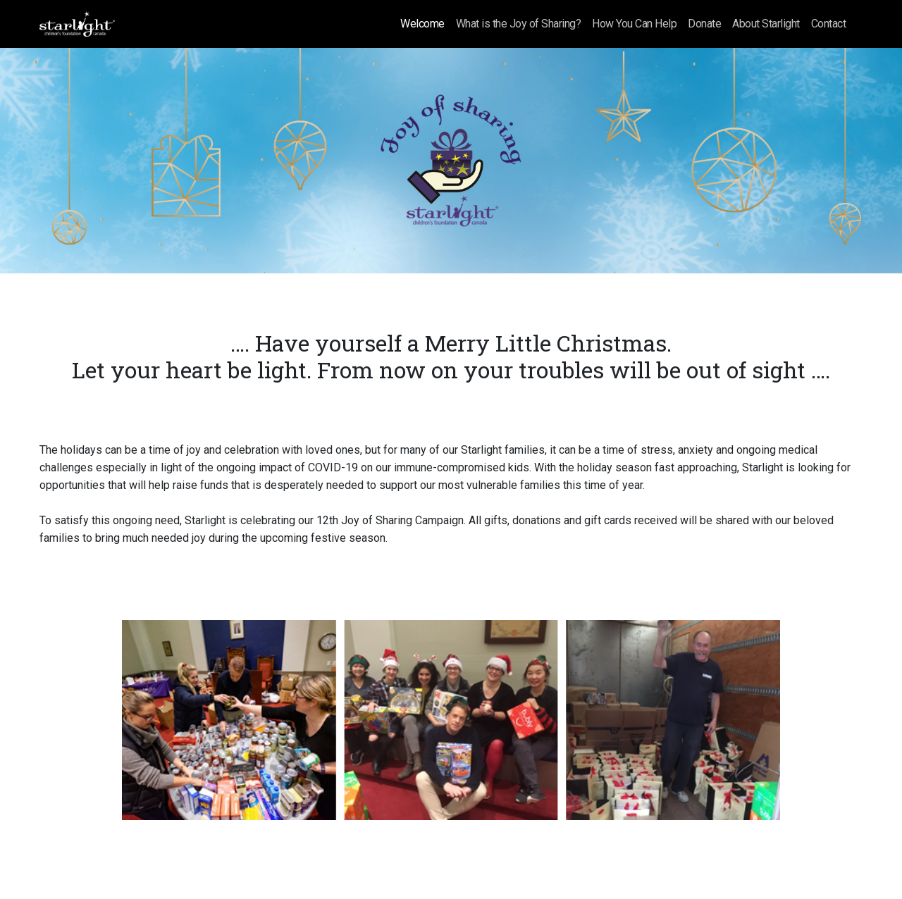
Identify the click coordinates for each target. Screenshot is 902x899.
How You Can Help (634, 23)
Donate (704, 23)
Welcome (422, 23)
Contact (828, 23)
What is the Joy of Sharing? (518, 23)
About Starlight (766, 23)
